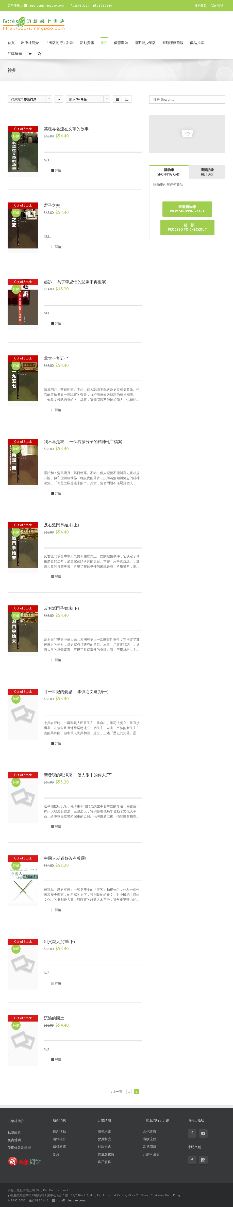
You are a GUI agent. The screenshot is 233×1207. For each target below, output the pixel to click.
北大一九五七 (56, 358)
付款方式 (104, 1147)
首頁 (11, 43)
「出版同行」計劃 (59, 43)
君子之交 (52, 205)
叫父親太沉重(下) (59, 941)
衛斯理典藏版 (173, 43)
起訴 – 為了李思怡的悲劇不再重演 (75, 281)
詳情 (58, 170)
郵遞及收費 (106, 1154)
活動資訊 (87, 43)
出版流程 (149, 1139)
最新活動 (59, 1131)
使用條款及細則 (19, 1148)
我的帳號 (217, 5)
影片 (56, 1154)
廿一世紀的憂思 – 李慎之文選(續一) (76, 691)
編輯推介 (59, 1139)
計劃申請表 (151, 1154)
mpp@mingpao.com (70, 1200)
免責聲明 (14, 1140)
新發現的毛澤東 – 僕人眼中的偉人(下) (78, 775)
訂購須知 (15, 54)
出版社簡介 (30, 43)
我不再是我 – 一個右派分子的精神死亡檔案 (83, 441)
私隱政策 (14, 1132)
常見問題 (149, 1147)
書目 (104, 43)
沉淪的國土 (54, 1018)
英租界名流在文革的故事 (66, 129)
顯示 (78, 99)
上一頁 (117, 1091)
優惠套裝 (121, 43)
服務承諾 (104, 1131)
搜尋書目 (201, 5)
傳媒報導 (59, 1147)
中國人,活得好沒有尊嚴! (65, 858)
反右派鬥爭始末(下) (61, 608)
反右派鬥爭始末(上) (61, 525)
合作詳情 (149, 1131)
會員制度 (104, 1139)
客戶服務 (104, 1162)
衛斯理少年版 (145, 43)
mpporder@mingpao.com (45, 5)
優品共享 (197, 43)
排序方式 (23, 99)
